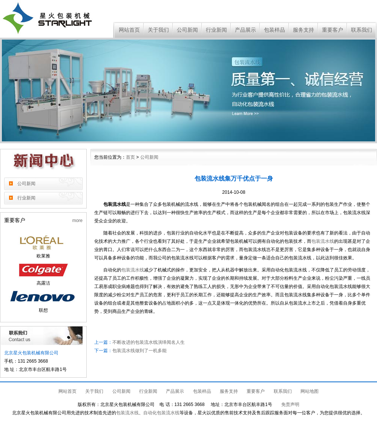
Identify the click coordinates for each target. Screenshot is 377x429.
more (77, 220)
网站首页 (129, 30)
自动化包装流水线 (161, 412)
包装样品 (274, 30)
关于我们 (158, 30)
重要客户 (332, 30)
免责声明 (290, 404)
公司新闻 (187, 30)
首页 (130, 157)
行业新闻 (216, 30)
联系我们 (361, 30)
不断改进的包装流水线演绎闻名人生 (148, 342)
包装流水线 (322, 241)
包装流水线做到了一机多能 (139, 350)
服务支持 (303, 30)
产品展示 (245, 30)
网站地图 (309, 391)
